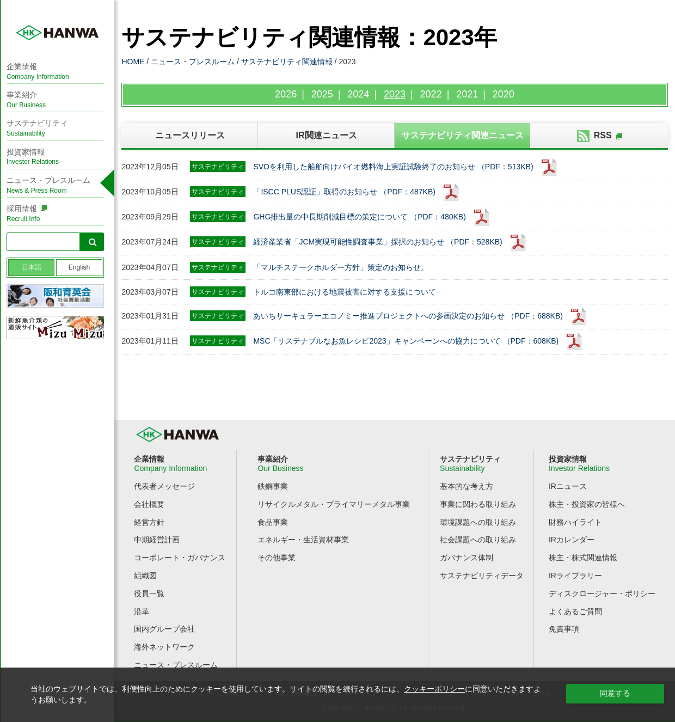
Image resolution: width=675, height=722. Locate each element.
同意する (615, 693)
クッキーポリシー (434, 688)
